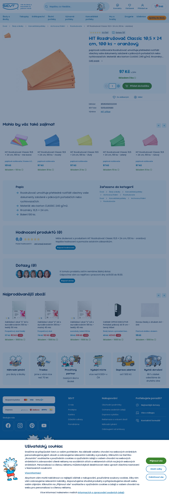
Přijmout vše (154, 459)
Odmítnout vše (154, 478)
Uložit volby (154, 469)
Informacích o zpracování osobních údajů (99, 492)
